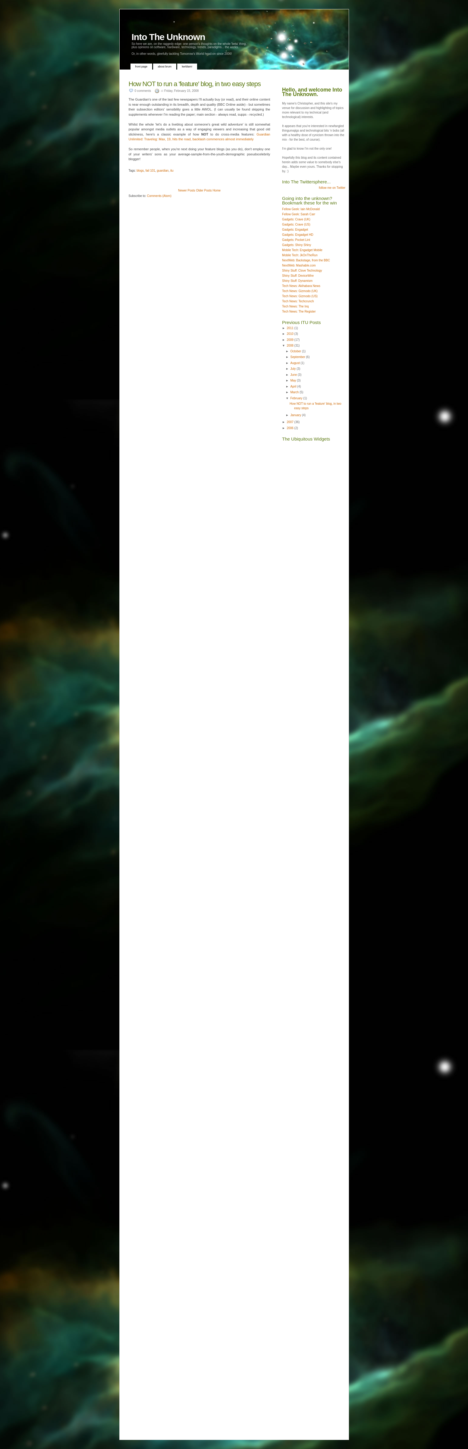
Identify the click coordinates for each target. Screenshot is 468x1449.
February (297, 398)
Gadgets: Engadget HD (297, 234)
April (294, 386)
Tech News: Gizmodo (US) (300, 296)
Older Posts (204, 190)
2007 (290, 422)
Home (216, 190)
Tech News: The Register (299, 311)
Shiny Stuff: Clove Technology (302, 270)
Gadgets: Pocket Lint (296, 239)
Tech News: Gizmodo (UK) (300, 291)
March (295, 392)
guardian (162, 170)
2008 (290, 345)
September (298, 357)
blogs (140, 170)
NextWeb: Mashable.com (299, 265)
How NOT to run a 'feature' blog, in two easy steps (195, 84)
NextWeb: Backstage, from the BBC (306, 260)
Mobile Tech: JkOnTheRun (300, 255)
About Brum (165, 66)
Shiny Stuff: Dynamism (297, 280)
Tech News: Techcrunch (298, 301)
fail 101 (150, 170)
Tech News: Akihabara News (301, 286)
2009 (290, 339)
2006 (290, 428)
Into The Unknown (168, 37)
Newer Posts (186, 190)
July (294, 368)
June (294, 374)
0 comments (143, 90)
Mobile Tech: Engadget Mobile (302, 250)
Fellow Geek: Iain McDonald (301, 209)
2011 (290, 328)
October (296, 351)
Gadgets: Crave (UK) (296, 219)
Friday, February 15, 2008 (181, 90)
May (294, 380)
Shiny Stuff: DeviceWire (298, 275)
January (296, 415)
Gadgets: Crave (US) (296, 224)
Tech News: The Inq (295, 306)
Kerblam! (187, 66)
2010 (290, 333)
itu (172, 170)
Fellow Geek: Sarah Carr (298, 214)
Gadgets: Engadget (295, 229)
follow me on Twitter (332, 187)
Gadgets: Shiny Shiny (296, 245)
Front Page (141, 66)
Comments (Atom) (159, 196)
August (296, 363)
